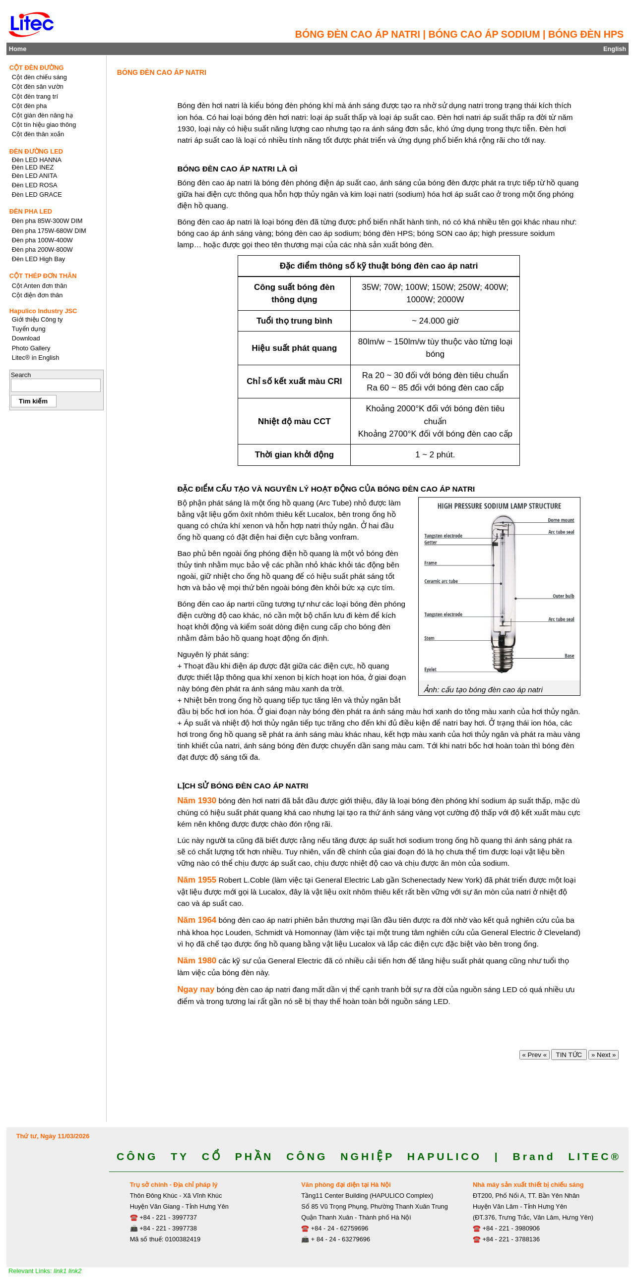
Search (21, 375)
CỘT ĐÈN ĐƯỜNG (36, 67)
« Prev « (534, 1055)
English (614, 49)
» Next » (603, 1055)
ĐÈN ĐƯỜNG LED (36, 151)
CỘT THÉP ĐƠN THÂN (43, 275)
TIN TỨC (568, 1055)
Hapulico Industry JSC (43, 311)
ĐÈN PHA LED (30, 211)
